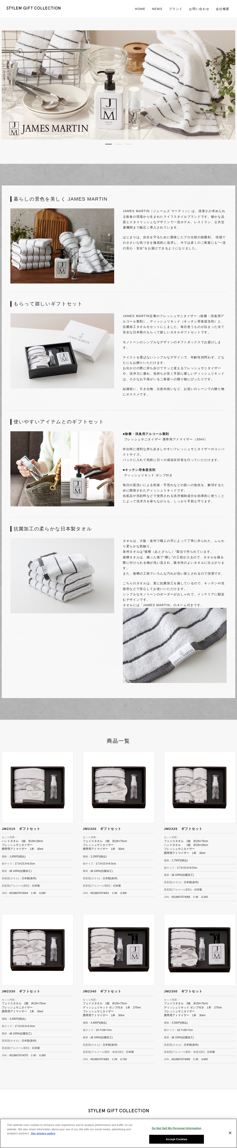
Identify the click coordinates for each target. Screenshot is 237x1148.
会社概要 (222, 9)
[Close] (230, 1135)
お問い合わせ (199, 9)
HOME (140, 9)
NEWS (157, 9)
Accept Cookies (176, 1141)
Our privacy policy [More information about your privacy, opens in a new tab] (43, 1135)
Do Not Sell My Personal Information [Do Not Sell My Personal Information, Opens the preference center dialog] (176, 1130)
